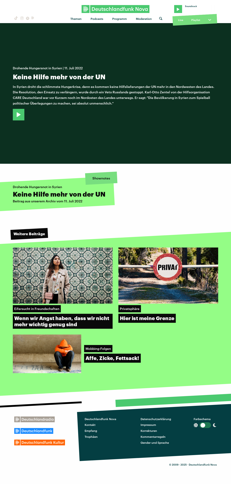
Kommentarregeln (153, 436)
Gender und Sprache (155, 442)
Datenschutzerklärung (156, 419)
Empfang (91, 430)
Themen (76, 18)
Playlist (195, 19)
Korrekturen (149, 430)
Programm (119, 18)
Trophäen (91, 436)
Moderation (144, 18)
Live (180, 19)
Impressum (148, 424)
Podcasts (97, 18)
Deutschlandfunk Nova (100, 419)
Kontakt (90, 424)
